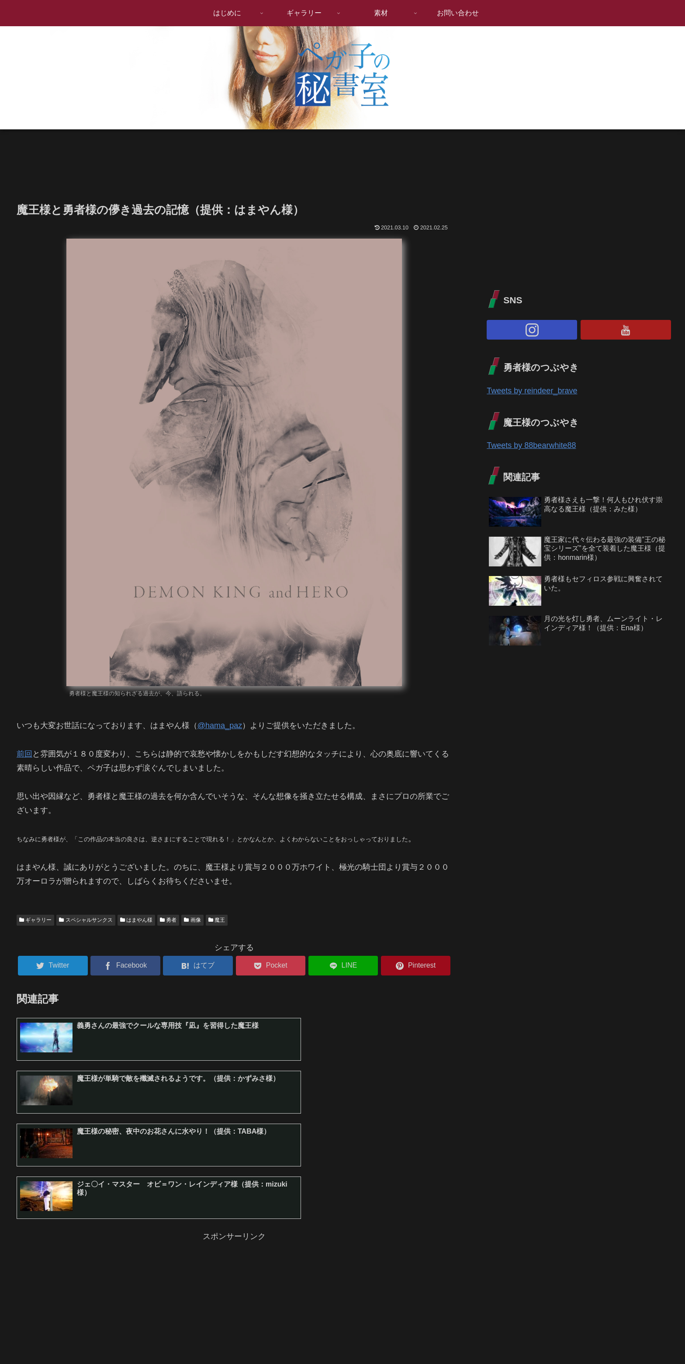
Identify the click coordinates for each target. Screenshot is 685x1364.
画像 (192, 920)
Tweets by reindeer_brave (532, 390)
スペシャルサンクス (85, 920)
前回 (24, 754)
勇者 (168, 920)
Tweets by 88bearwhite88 (531, 445)
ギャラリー (35, 920)
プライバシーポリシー (642, 1336)
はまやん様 (136, 920)
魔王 (216, 920)
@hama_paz (219, 725)
